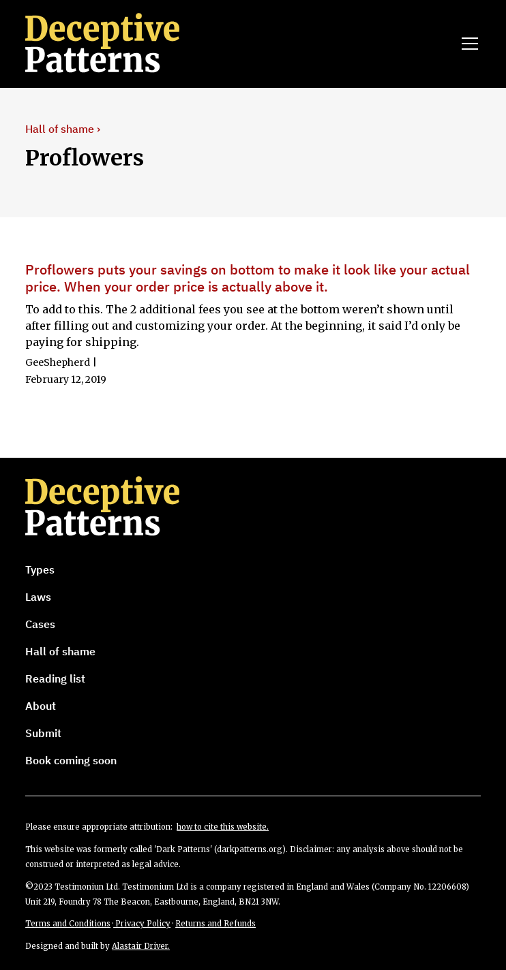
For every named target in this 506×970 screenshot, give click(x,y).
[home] (121, 43)
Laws (38, 597)
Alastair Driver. (141, 946)
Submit (43, 733)
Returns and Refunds (215, 923)
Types (40, 569)
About (40, 706)
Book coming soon (71, 760)
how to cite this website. (223, 827)
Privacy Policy (141, 923)
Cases (40, 624)
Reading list (55, 678)
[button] (467, 43)
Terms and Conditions (67, 923)
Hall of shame (60, 651)
